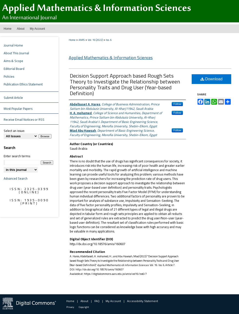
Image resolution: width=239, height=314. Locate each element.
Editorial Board (14, 69)
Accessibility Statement (142, 301)
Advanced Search (16, 178)
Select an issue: (14, 131)
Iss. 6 (109, 39)
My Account (113, 301)
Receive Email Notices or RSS (24, 119)
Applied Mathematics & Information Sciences (111, 58)
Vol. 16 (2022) (95, 39)
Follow (177, 103)
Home (72, 39)
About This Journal (16, 53)
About (84, 301)
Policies (9, 76)
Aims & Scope (13, 61)
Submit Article (13, 98)
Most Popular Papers (18, 108)
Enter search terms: (17, 156)
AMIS (82, 39)
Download (211, 79)
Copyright (84, 307)
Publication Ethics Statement (23, 84)
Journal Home (13, 45)
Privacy (70, 307)
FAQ (97, 301)
